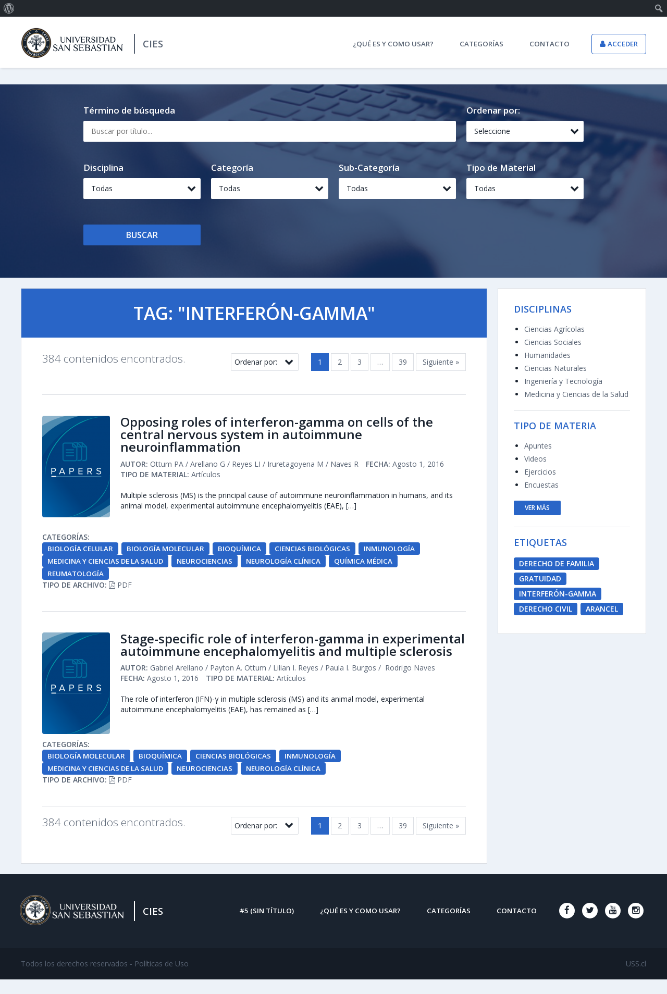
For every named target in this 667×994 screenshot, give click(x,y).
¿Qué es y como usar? (393, 43)
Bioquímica (242, 551)
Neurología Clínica (293, 563)
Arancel (602, 609)
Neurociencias (213, 563)
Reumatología (76, 576)
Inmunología (394, 551)
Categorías (481, 43)
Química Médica (375, 563)
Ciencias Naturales (555, 368)
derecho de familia (556, 563)
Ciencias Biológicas (316, 551)
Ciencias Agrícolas (554, 329)
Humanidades (547, 355)
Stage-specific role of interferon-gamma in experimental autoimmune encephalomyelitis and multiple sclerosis (280, 655)
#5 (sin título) (266, 925)
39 (403, 362)
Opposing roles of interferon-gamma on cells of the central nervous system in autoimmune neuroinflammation (285, 436)
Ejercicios (540, 472)
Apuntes (538, 446)
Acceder (623, 43)
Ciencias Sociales (553, 342)
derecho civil (545, 609)
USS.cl (636, 978)
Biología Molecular (167, 551)
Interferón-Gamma (557, 594)
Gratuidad (540, 578)
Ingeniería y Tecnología (563, 381)
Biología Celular (80, 551)
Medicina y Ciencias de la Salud (108, 563)
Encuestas (541, 485)
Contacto (549, 43)
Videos (535, 459)
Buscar (142, 235)
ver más (537, 507)
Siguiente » (441, 362)
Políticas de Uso (161, 978)
